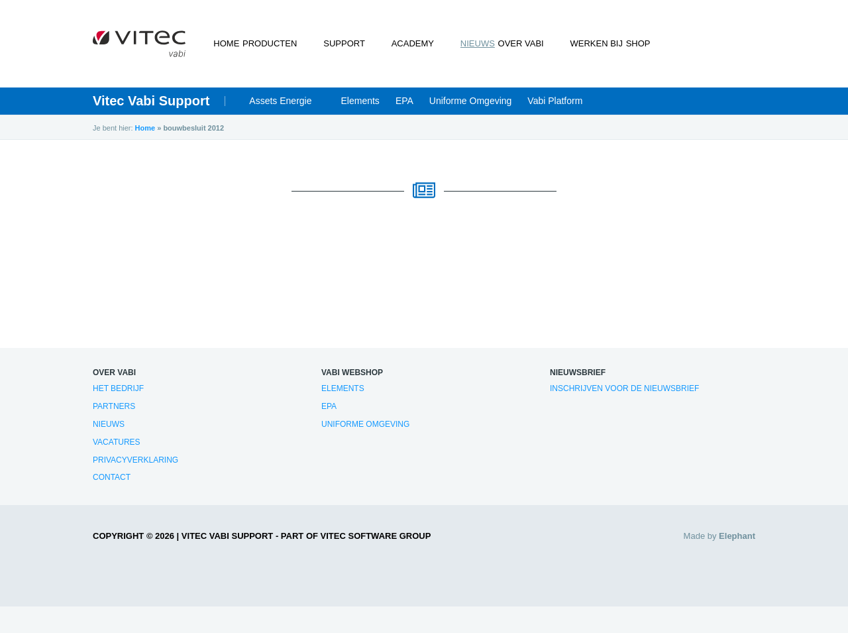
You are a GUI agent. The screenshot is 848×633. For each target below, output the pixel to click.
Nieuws (453, 43)
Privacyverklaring (135, 460)
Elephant (737, 536)
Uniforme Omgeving (470, 100)
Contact (112, 477)
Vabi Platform (554, 100)
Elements (360, 100)
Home (231, 43)
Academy (401, 43)
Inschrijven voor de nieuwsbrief (624, 388)
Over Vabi (506, 43)
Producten (285, 43)
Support (346, 43)
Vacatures (116, 442)
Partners (114, 406)
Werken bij (569, 43)
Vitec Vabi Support (151, 100)
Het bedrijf (118, 388)
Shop (621, 43)
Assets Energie (280, 100)
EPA (404, 100)
